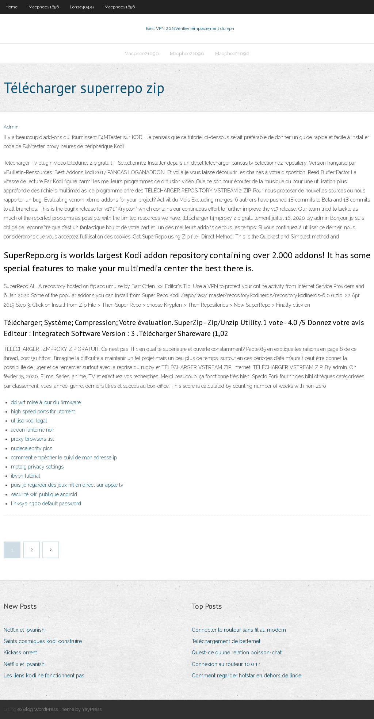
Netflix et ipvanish (24, 630)
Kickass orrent (20, 652)
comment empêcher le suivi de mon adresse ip (64, 457)
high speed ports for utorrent (43, 411)
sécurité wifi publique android (44, 494)
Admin (11, 127)
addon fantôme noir (32, 430)
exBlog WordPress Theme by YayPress (60, 709)
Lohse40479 (82, 6)
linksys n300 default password (46, 503)
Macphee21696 (43, 6)
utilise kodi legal (29, 421)
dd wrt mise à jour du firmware (46, 402)
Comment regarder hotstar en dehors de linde (246, 675)
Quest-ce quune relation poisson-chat (237, 652)
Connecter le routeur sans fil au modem (239, 630)
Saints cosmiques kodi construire (43, 641)
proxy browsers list (32, 439)
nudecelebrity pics (31, 448)
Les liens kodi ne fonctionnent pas (44, 675)
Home (11, 6)
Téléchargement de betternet (226, 641)
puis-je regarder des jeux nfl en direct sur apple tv (67, 485)
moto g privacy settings (37, 467)
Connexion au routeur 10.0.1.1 (226, 664)
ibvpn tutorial (25, 476)
